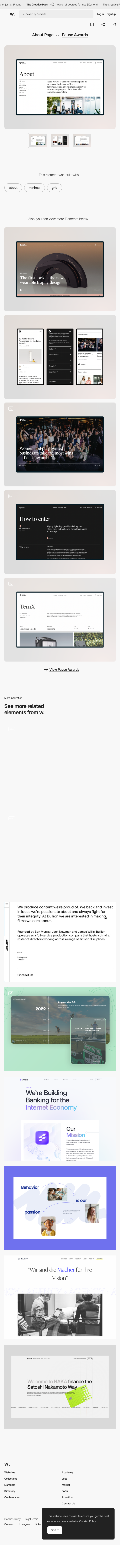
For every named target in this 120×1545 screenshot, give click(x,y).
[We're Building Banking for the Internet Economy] (60, 1119)
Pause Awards (75, 35)
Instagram (25, 1524)
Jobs (64, 1478)
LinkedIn (39, 1524)
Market (66, 1484)
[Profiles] (60, 620)
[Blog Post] (60, 444)
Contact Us (68, 1503)
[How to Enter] (60, 532)
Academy (67, 1472)
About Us (67, 1497)
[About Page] (60, 854)
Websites (9, 1472)
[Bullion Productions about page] (60, 942)
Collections (10, 1478)
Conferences (11, 1497)
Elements (9, 1484)
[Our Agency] (60, 1297)
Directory (9, 1491)
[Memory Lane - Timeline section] (60, 1029)
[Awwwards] (12, 14)
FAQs (65, 1491)
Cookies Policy (12, 1519)
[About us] (60, 765)
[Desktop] (60, 269)
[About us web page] (60, 1208)
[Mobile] (60, 357)
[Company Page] (60, 1387)
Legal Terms (31, 1519)
